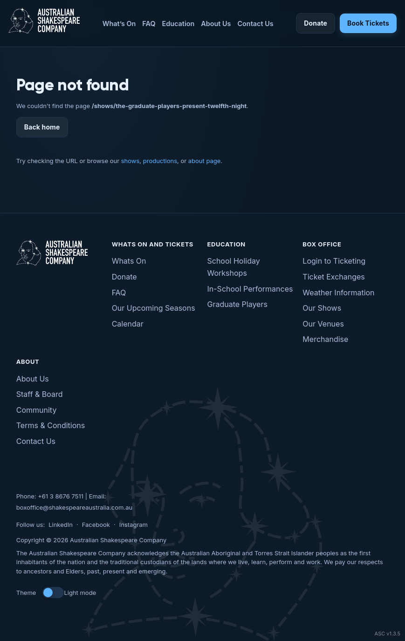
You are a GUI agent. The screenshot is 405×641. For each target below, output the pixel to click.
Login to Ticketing (333, 261)
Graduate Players (237, 304)
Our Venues (322, 323)
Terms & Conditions (50, 425)
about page (204, 160)
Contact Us (255, 23)
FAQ (148, 23)
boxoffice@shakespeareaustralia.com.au (74, 507)
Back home (42, 127)
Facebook (96, 524)
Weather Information (338, 292)
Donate (315, 23)
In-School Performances (250, 288)
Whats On (129, 261)
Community (36, 410)
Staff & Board (39, 394)
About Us (216, 23)
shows (130, 160)
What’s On (119, 23)
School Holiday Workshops (233, 267)
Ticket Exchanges (333, 276)
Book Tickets (368, 23)
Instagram (133, 524)
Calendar (128, 323)
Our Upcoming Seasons (153, 308)
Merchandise (325, 339)
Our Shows (321, 308)
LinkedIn (60, 524)
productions (160, 160)
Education (178, 23)
